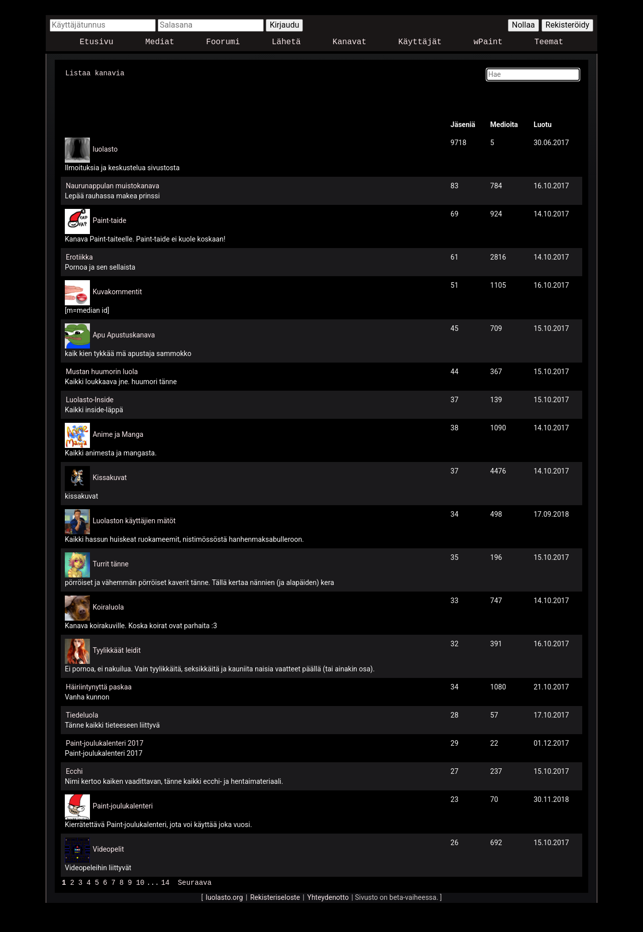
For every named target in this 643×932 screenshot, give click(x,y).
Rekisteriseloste (275, 896)
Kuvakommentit (117, 291)
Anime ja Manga (117, 434)
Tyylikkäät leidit (116, 650)
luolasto (105, 149)
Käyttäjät (420, 42)
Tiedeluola (82, 715)
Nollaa (523, 25)
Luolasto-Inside (90, 399)
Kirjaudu (284, 25)
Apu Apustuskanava (123, 334)
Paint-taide (109, 220)
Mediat (159, 42)
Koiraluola (108, 607)
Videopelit (108, 849)
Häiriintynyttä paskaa (99, 686)
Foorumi (223, 42)
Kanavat (349, 42)
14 (165, 881)
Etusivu (97, 42)
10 (140, 881)
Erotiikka (79, 257)
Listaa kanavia (95, 72)
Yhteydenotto (328, 896)
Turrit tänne (110, 563)
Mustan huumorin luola (102, 371)
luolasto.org (224, 896)
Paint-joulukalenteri (122, 805)
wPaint (488, 42)
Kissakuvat (109, 477)
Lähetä (286, 42)
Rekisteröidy (567, 25)
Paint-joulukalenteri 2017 (105, 743)
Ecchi (74, 771)
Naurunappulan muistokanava (112, 185)
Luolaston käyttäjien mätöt (133, 520)
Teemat (549, 42)
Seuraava (194, 881)
